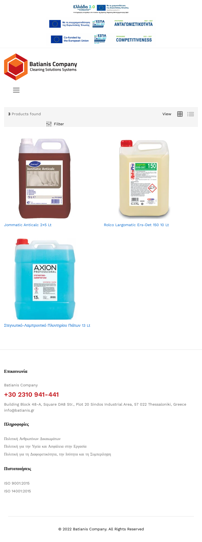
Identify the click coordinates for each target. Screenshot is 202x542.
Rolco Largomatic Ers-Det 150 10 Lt (136, 225)
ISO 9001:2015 (17, 483)
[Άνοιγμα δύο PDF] (101, 23)
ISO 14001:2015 (17, 491)
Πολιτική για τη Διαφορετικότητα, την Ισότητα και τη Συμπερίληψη (57, 454)
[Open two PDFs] (101, 39)
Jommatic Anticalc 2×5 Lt (28, 225)
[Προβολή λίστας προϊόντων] (190, 114)
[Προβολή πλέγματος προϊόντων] (180, 114)
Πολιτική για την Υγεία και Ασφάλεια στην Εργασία (45, 446)
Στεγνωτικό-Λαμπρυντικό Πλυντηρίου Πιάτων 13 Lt (47, 325)
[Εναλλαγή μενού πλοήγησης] (15, 90)
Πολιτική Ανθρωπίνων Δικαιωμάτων (32, 439)
